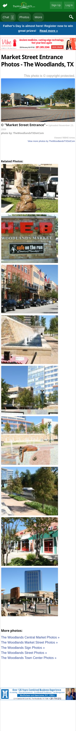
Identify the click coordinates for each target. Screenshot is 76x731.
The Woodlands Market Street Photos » (29, 642)
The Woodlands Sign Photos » (23, 647)
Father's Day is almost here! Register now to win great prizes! (38, 28)
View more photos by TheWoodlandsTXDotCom (51, 141)
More (38, 17)
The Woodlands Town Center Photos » (28, 658)
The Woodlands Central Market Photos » (30, 637)
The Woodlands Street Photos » (24, 652)
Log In (69, 5)
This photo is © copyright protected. (49, 76)
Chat (8, 17)
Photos (24, 17)
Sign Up (56, 5)
